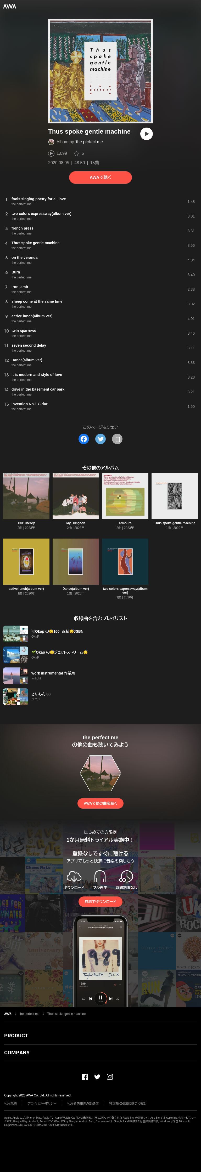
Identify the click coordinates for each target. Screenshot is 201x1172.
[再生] (146, 134)
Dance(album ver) (76, 589)
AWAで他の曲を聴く (100, 803)
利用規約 (10, 1103)
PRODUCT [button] (16, 1035)
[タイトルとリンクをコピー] (117, 439)
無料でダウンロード (100, 902)
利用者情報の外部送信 (83, 1103)
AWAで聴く (100, 177)
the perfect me (89, 142)
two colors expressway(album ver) (125, 590)
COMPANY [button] (17, 1052)
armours (125, 523)
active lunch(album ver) (26, 589)
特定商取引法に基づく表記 (128, 1103)
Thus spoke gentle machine (174, 523)
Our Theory (26, 523)
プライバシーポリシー (42, 1103)
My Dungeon (75, 523)
